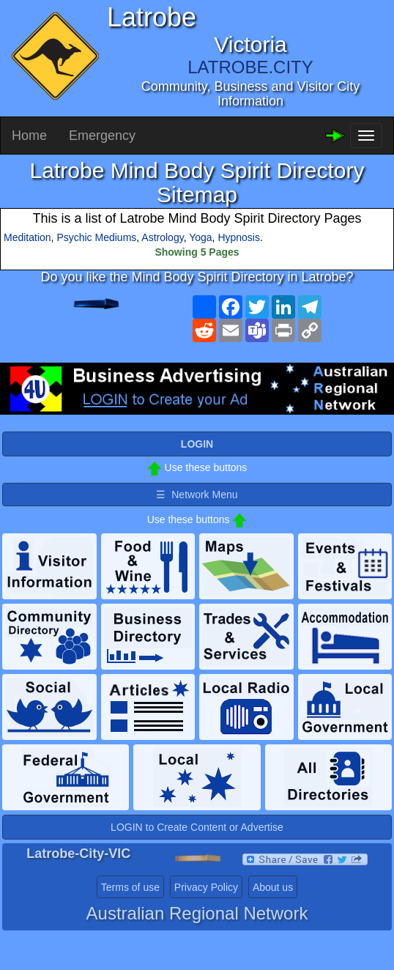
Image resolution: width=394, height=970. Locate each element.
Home (29, 135)
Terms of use (130, 887)
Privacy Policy (206, 887)
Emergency (102, 135)
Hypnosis (239, 237)
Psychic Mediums (96, 237)
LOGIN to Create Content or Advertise (197, 827)
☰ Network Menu (196, 494)
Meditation (27, 237)
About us (273, 887)
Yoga (200, 237)
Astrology (162, 237)
